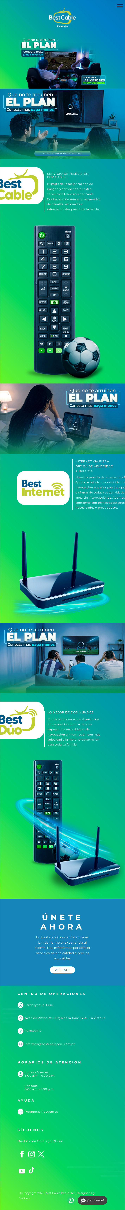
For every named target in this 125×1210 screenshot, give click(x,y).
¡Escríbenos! (92, 1200)
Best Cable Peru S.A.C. (60, 1193)
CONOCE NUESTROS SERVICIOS (62, 153)
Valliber (24, 1198)
